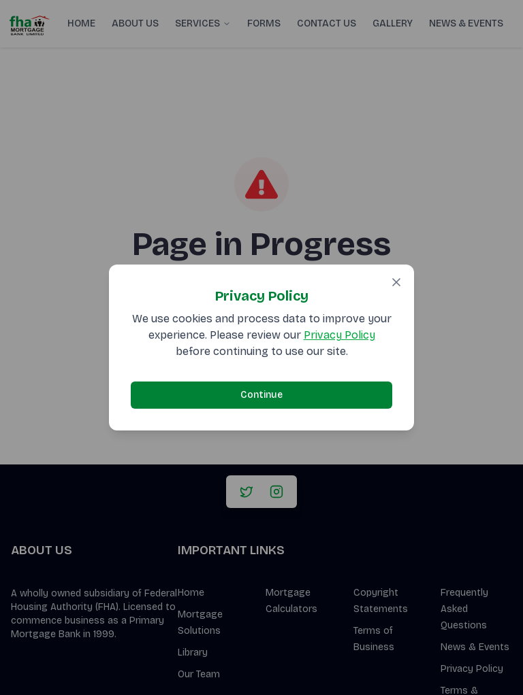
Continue (261, 395)
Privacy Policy (339, 334)
